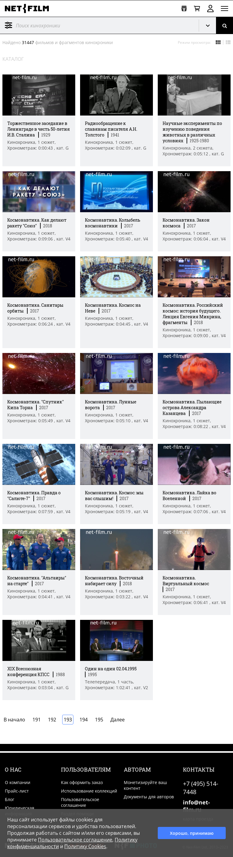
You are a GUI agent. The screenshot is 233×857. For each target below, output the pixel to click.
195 (99, 719)
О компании (17, 782)
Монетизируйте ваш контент (145, 785)
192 (52, 719)
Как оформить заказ (82, 782)
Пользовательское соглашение (80, 802)
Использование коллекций (89, 791)
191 (36, 719)
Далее (117, 719)
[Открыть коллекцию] (184, 9)
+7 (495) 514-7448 (200, 787)
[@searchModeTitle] (97, 25)
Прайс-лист (17, 791)
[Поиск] (224, 25)
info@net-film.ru (196, 806)
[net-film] (29, 8)
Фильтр (8, 25)
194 (83, 719)
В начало (14, 719)
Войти (210, 8)
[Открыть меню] (224, 8)
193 (68, 719)
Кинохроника (210, 25)
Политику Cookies (85, 846)
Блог (9, 799)
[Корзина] (197, 9)
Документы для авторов (149, 797)
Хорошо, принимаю (192, 833)
